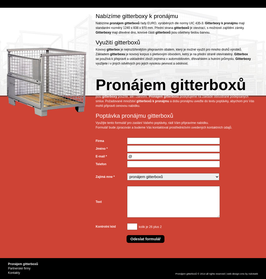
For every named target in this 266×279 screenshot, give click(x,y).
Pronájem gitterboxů (186, 274)
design (235, 274)
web (229, 274)
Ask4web (253, 274)
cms (242, 274)
